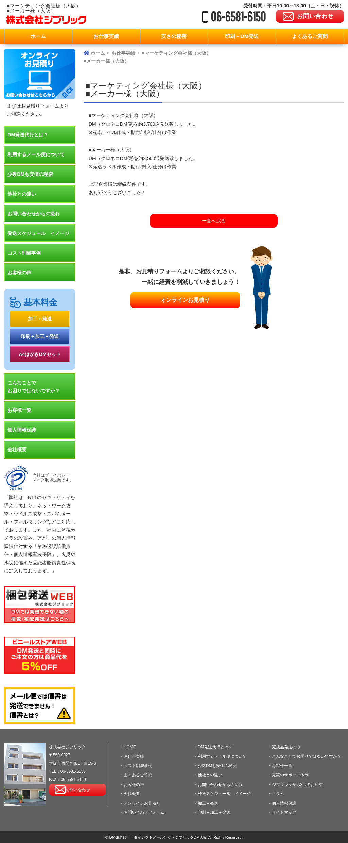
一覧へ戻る (214, 220)
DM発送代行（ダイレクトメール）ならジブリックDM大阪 (158, 837)
